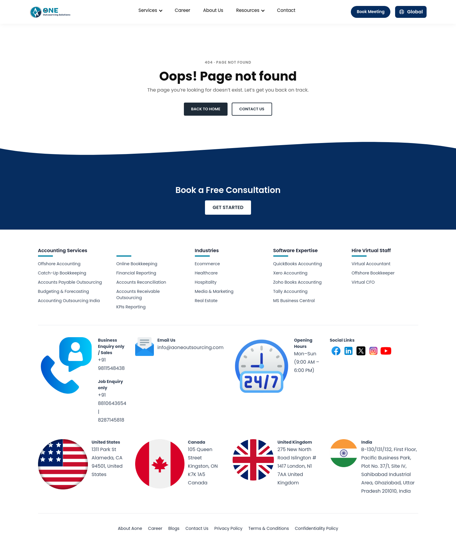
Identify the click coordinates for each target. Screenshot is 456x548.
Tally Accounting (290, 291)
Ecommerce (207, 264)
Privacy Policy (228, 528)
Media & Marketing (214, 291)
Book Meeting (371, 12)
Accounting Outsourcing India (69, 301)
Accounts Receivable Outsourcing (138, 294)
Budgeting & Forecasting (63, 291)
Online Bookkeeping (136, 264)
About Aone (130, 528)
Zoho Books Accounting (297, 282)
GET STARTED (228, 207)
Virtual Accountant (371, 264)
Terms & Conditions (268, 528)
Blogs (173, 528)
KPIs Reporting (131, 307)
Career (155, 528)
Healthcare (206, 273)
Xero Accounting (290, 273)
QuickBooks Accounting (297, 264)
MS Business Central (294, 301)
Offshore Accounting (59, 264)
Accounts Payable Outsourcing (70, 282)
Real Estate (206, 301)
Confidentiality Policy (316, 528)
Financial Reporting (136, 273)
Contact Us (196, 528)
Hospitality (206, 282)
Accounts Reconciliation (141, 282)
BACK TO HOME (205, 109)
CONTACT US (251, 109)
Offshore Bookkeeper (373, 273)
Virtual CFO (363, 282)
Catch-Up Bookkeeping (62, 273)
